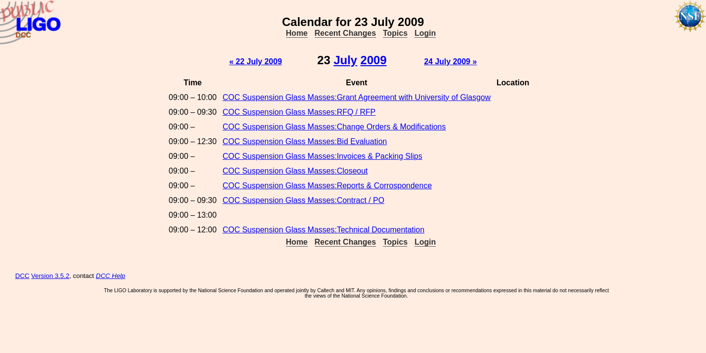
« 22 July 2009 (255, 61)
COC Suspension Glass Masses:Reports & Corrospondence (327, 185)
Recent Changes (345, 33)
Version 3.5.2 (50, 275)
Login (425, 33)
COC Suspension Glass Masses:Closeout (295, 171)
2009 (373, 60)
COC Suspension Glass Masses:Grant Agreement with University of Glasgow (357, 97)
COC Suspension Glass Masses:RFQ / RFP (299, 112)
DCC (22, 275)
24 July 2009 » (450, 61)
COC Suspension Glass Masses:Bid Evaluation (305, 141)
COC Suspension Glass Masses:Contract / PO (303, 200)
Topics (395, 33)
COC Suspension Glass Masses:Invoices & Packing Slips (322, 156)
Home (296, 33)
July (345, 60)
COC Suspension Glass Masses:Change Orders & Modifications (334, 127)
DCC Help (111, 275)
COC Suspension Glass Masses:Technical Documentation (324, 230)
